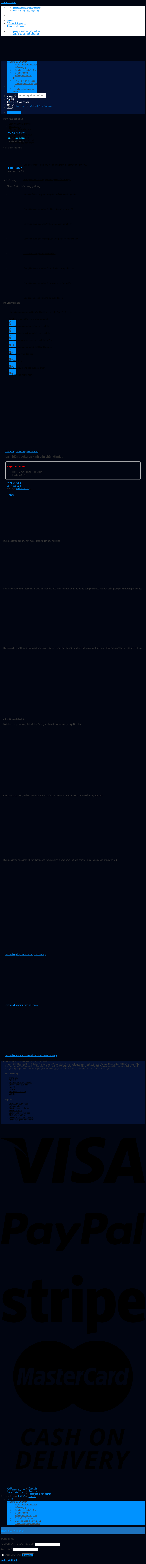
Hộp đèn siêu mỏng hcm (20, 375)
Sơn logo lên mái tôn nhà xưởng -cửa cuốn (29, 319)
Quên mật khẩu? (9, 1560)
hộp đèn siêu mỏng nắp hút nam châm (27, 368)
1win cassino (7, 14)
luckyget (39, 14)
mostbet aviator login (15, 14)
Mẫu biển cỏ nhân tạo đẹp (21, 354)
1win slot (8, 14)
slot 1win (27, 14)
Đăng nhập (28, 1555)
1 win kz (53, 14)
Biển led (32, 106)
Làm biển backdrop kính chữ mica (21, 1005)
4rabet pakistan (24, 14)
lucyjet (52, 14)
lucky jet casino (23, 14)
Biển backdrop (15, 132)
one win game (60, 14)
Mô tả (11, 495)
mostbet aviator (10, 14)
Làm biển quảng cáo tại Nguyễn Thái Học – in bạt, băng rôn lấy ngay (40, 312)
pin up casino (13, 14)
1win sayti (46, 14)
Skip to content (8, 2)
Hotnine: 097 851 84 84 (12, 1530)
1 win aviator (29, 14)
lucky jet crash (34, 14)
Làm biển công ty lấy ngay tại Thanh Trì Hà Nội (30, 340)
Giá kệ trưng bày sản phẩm (21, 142)
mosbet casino (36, 14)
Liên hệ (10, 107)
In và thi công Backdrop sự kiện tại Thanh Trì (29, 333)
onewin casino (57, 14)
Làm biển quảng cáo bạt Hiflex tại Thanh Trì (29, 326)
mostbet (33, 14)
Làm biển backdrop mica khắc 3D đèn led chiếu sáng (31, 1055)
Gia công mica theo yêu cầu (22, 140)
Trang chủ (11, 96)
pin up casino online (45, 14)
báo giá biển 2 (15, 361)
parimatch (37, 14)
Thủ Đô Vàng (23, 1496)
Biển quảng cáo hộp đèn (20, 134)
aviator (43, 14)
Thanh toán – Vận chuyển (20, 1082)
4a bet (28, 14)
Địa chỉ (10, 20)
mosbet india (41, 14)
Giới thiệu (11, 99)
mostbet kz (55, 14)
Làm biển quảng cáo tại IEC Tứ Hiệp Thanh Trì (30, 347)
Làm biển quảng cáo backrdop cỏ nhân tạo (25, 954)
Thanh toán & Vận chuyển (18, 102)
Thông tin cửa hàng (15, 26)
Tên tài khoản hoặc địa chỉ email (17, 1544)
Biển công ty (14, 1106)
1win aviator (16, 14)
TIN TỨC (11, 104)
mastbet (51, 14)
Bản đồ (12, 1087)
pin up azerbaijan (62, 14)
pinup (17, 14)
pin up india (18, 14)
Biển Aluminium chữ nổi (19, 1104)
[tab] (76, 495)
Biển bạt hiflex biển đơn (20, 129)
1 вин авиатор (26, 14)
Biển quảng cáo (44, 106)
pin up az (64, 14)
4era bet (12, 14)
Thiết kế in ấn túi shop (19, 137)
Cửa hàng (20, 451)
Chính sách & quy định (16, 23)
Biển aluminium (21, 106)
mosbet (11, 14)
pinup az (63, 14)
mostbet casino (21, 14)
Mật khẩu (6, 1549)
